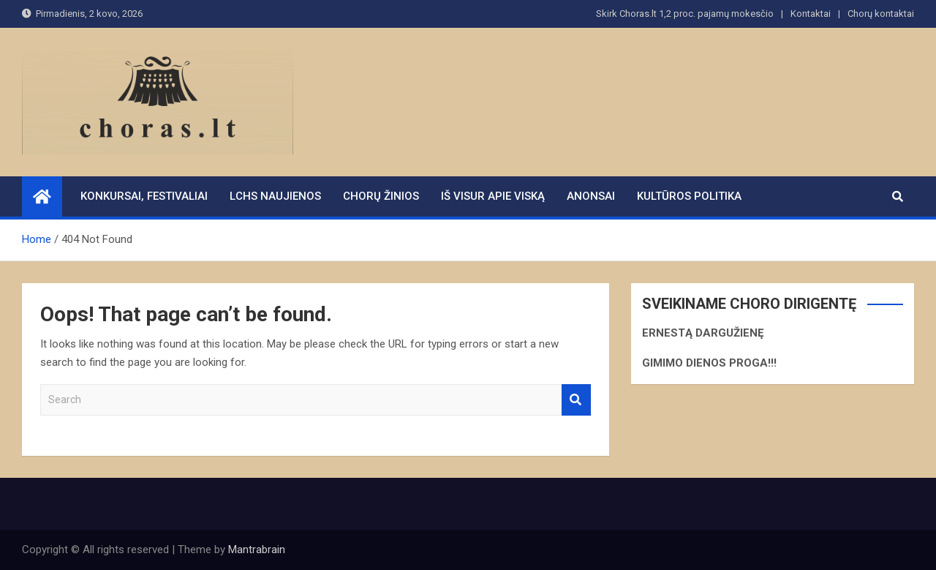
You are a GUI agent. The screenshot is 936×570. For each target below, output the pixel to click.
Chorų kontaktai (881, 13)
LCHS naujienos (275, 196)
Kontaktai (810, 13)
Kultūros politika (689, 196)
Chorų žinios (381, 196)
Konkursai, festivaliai (144, 196)
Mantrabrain (256, 549)
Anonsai (591, 196)
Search (576, 400)
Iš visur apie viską (493, 196)
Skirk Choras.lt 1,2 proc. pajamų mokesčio (685, 13)
